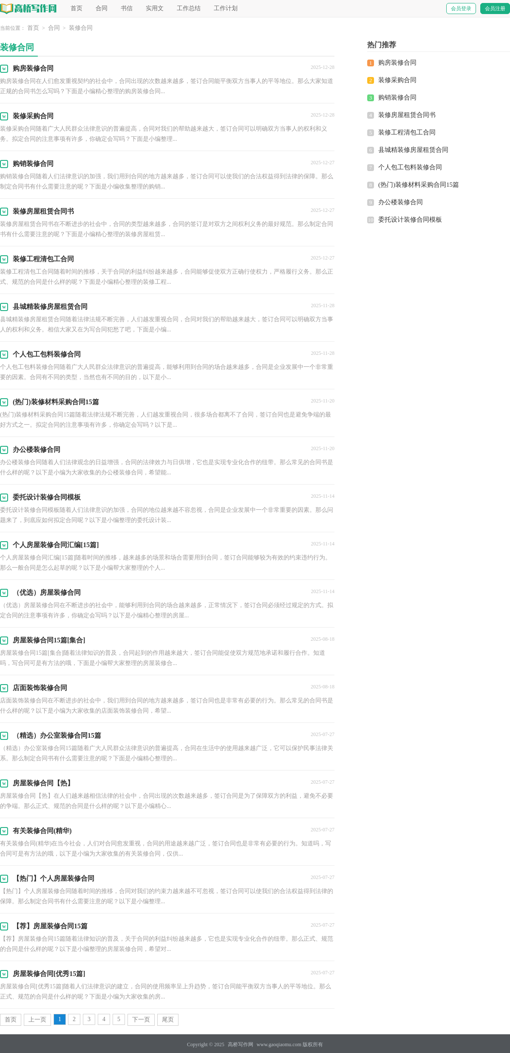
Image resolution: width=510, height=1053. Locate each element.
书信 (127, 8)
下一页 (141, 1019)
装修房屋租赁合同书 (407, 114)
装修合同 (81, 28)
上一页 (37, 1019)
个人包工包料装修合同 (410, 167)
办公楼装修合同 (400, 202)
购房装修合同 (397, 62)
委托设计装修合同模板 (410, 219)
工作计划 (226, 8)
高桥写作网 (240, 1044)
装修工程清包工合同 (407, 132)
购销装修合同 (397, 97)
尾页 (168, 1019)
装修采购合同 (397, 80)
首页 (76, 8)
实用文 (155, 8)
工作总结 (189, 8)
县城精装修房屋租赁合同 (413, 149)
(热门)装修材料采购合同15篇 (418, 184)
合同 (102, 8)
